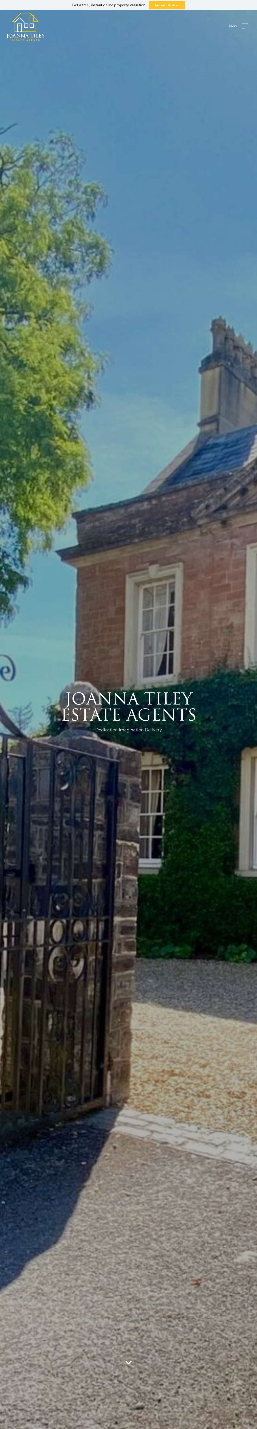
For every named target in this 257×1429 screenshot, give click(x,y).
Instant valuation (167, 5)
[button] (238, 27)
